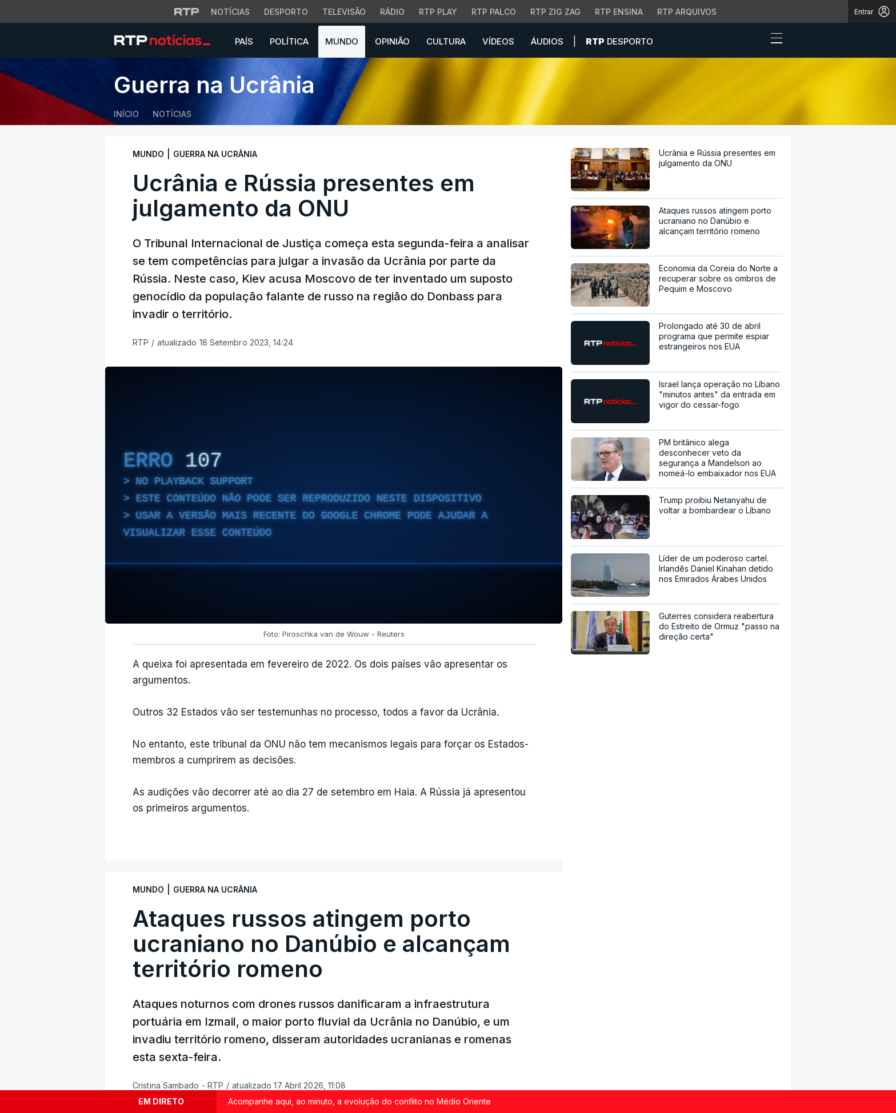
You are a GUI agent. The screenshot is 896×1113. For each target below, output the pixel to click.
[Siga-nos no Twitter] (139, 1048)
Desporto (619, 41)
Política (289, 41)
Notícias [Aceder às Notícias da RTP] (230, 12)
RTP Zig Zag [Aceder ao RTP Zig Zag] (555, 12)
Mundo (341, 41)
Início (126, 114)
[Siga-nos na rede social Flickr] (194, 1047)
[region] (333, 495)
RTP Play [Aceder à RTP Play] (438, 12)
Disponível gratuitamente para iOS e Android (665, 1016)
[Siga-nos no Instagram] (157, 1047)
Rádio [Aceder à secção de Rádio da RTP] (392, 12)
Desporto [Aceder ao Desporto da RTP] (286, 12)
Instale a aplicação (617, 979)
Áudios (547, 41)
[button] (755, 41)
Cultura (446, 41)
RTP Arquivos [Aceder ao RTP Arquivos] (687, 12)
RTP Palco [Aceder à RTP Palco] (493, 12)
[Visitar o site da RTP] (186, 11)
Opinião (392, 41)
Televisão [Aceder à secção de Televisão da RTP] (344, 12)
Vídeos (498, 41)
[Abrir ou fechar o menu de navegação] (773, 40)
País (244, 41)
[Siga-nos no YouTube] (175, 1047)
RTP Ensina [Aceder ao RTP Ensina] (619, 12)
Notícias (172, 114)
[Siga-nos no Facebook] (121, 1048)
